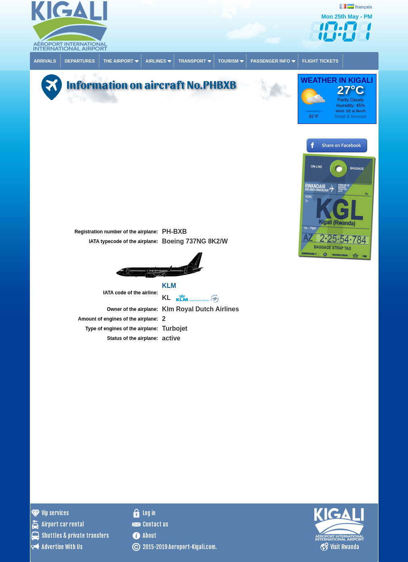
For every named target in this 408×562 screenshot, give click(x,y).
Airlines (155, 61)
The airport (118, 61)
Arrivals (45, 61)
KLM (169, 285)
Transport (192, 61)
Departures (80, 61)
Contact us (155, 524)
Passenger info (270, 61)
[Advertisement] (163, 165)
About (149, 535)
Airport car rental (63, 524)
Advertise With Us (62, 546)
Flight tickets (320, 61)
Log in (149, 513)
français (363, 6)
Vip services (55, 513)
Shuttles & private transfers (75, 535)
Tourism (228, 61)
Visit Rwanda (344, 546)
